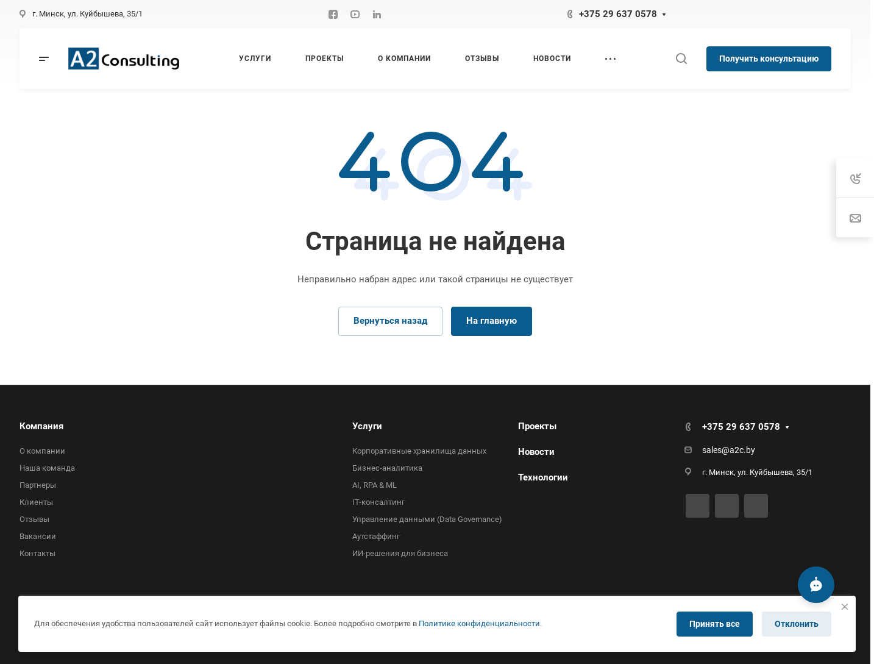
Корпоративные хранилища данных (419, 450)
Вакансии (38, 536)
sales (712, 450)
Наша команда (47, 468)
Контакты (37, 553)
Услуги (367, 426)
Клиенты (36, 502)
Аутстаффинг (376, 536)
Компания (41, 426)
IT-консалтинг (378, 502)
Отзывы (34, 519)
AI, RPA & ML (374, 485)
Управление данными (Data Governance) (427, 519)
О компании (42, 450)
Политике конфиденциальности (479, 623)
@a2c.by (738, 450)
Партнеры (38, 485)
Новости (536, 451)
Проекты (537, 426)
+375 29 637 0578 (618, 14)
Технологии (543, 477)
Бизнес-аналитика (387, 468)
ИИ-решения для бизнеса (400, 553)
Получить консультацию (769, 58)
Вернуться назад (390, 320)
